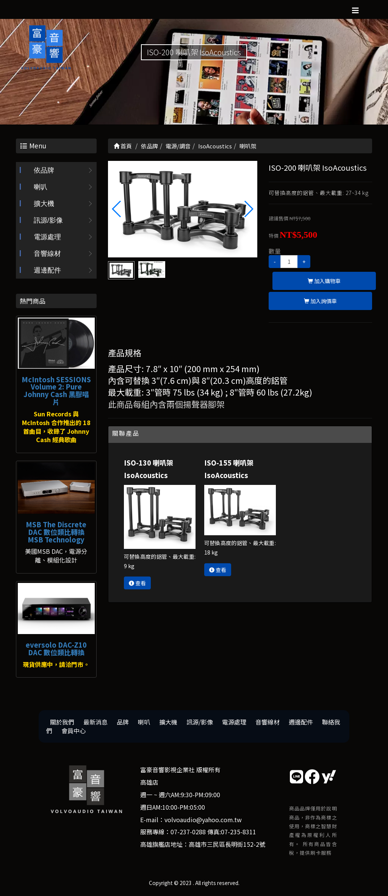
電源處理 (47, 237)
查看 (137, 583)
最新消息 (95, 721)
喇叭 (40, 187)
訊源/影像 (48, 220)
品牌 (123, 721)
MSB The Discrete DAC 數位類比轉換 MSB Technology (56, 531)
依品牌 (44, 170)
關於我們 (62, 721)
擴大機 (44, 203)
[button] (248, 209)
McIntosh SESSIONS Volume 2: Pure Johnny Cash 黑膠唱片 (56, 390)
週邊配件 (47, 270)
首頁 (123, 146)
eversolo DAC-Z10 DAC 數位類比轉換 (56, 648)
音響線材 (47, 253)
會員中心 (73, 730)
